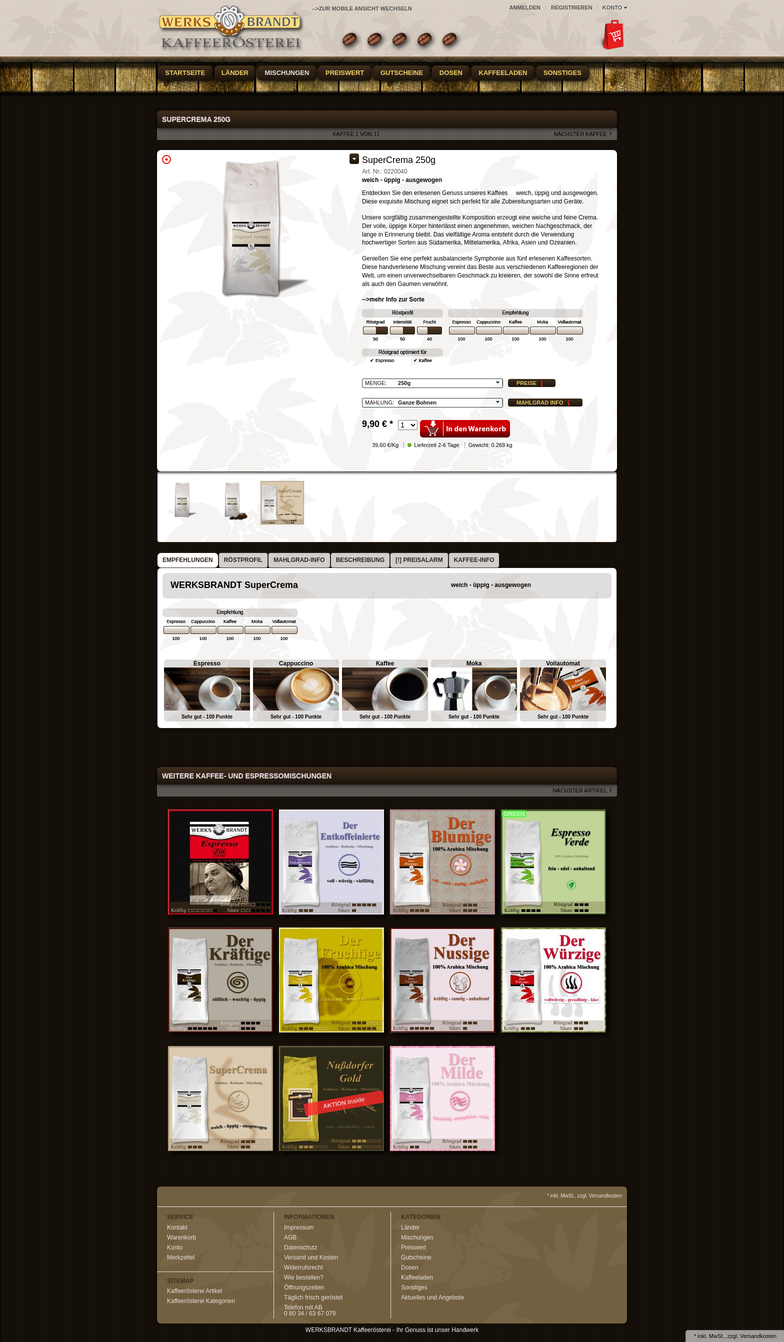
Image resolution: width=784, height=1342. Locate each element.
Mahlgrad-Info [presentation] (299, 560)
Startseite (185, 72)
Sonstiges (563, 72)
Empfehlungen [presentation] (187, 560)
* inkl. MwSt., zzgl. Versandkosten (584, 1195)
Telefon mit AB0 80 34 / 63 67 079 (310, 1310)
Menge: (375, 383)
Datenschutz (301, 1247)
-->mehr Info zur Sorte (393, 299)
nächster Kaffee (580, 134)
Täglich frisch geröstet (313, 1297)
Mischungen (287, 72)
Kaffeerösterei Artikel (194, 1291)
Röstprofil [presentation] (243, 560)
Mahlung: (379, 403)
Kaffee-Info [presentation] (474, 560)
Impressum (299, 1227)
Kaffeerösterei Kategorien (201, 1301)
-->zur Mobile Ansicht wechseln (362, 9)
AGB (290, 1237)
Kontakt (177, 1227)
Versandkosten (758, 1336)
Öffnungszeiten (304, 1287)
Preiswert (345, 72)
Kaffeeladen (503, 72)
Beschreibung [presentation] (360, 560)
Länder (235, 72)
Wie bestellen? (304, 1277)
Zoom (166, 159)
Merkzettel (180, 1257)
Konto (174, 1247)
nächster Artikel (579, 791)
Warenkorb (181, 1237)
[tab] (187, 560)
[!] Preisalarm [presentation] (419, 560)
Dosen (451, 72)
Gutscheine (401, 72)
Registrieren (571, 7)
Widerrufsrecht (303, 1267)
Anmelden (525, 7)
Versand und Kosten (311, 1257)
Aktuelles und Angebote (432, 1297)
